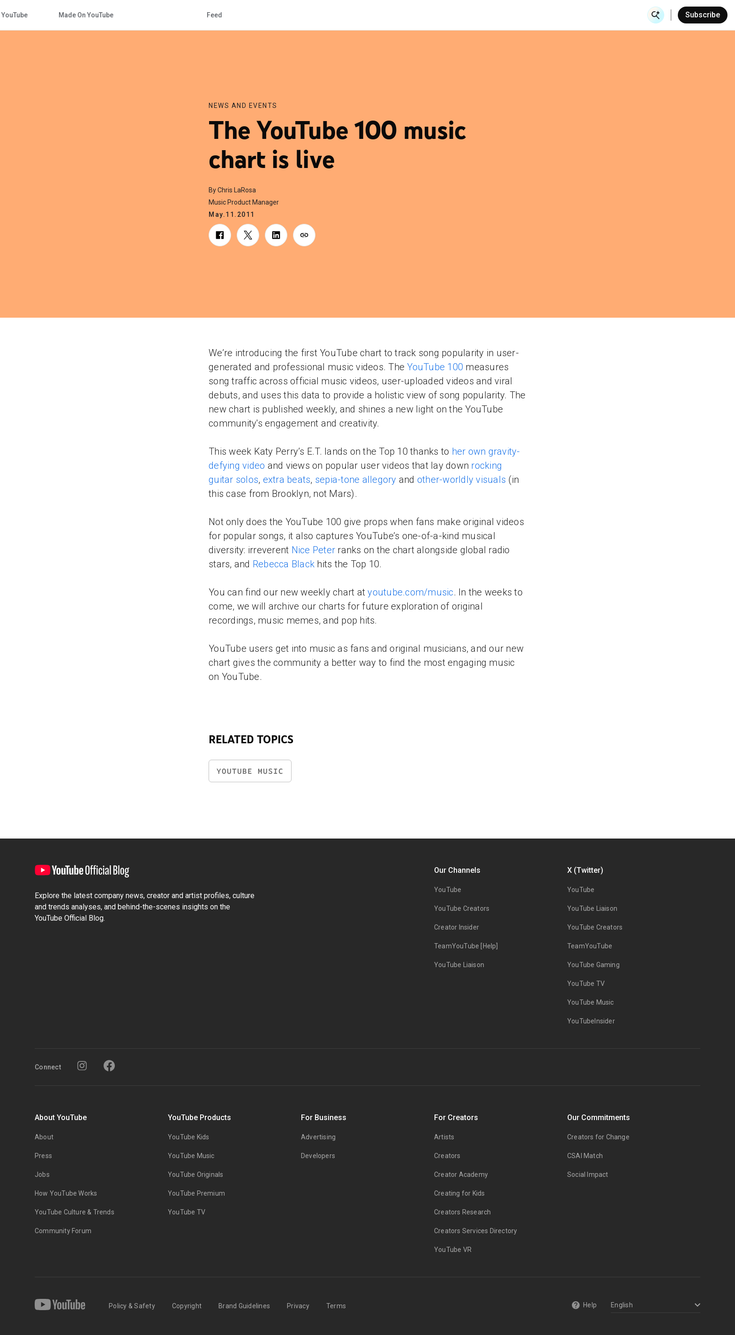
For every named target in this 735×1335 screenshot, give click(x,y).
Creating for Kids (459, 1193)
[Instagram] (82, 1065)
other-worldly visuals (461, 479)
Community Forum (63, 1231)
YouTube (447, 889)
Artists (444, 1137)
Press (43, 1156)
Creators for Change (598, 1137)
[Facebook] (109, 1065)
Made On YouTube (496, 15)
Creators (447, 1156)
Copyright (187, 1306)
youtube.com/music (410, 592)
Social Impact (587, 1174)
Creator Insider (456, 927)
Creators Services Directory (475, 1231)
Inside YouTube (414, 15)
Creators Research (462, 1212)
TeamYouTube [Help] (466, 946)
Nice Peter (314, 550)
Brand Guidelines (244, 1306)
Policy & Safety (132, 1306)
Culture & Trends (333, 15)
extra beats (287, 479)
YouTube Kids (188, 1137)
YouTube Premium (196, 1193)
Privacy (298, 1306)
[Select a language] (654, 1305)
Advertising (318, 1137)
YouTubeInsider (591, 1021)
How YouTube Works (66, 1193)
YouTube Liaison (459, 965)
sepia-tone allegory (356, 479)
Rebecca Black (284, 564)
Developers (318, 1156)
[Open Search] (655, 15)
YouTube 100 (435, 367)
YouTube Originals (195, 1174)
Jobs (42, 1174)
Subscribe (702, 14)
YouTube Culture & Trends (74, 1212)
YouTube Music (250, 771)
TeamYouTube (589, 946)
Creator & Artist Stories (239, 15)
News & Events (151, 15)
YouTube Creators (461, 908)
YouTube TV (586, 983)
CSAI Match (585, 1156)
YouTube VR (453, 1249)
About (44, 1137)
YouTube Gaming (593, 965)
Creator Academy (461, 1174)
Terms (336, 1306)
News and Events (243, 105)
